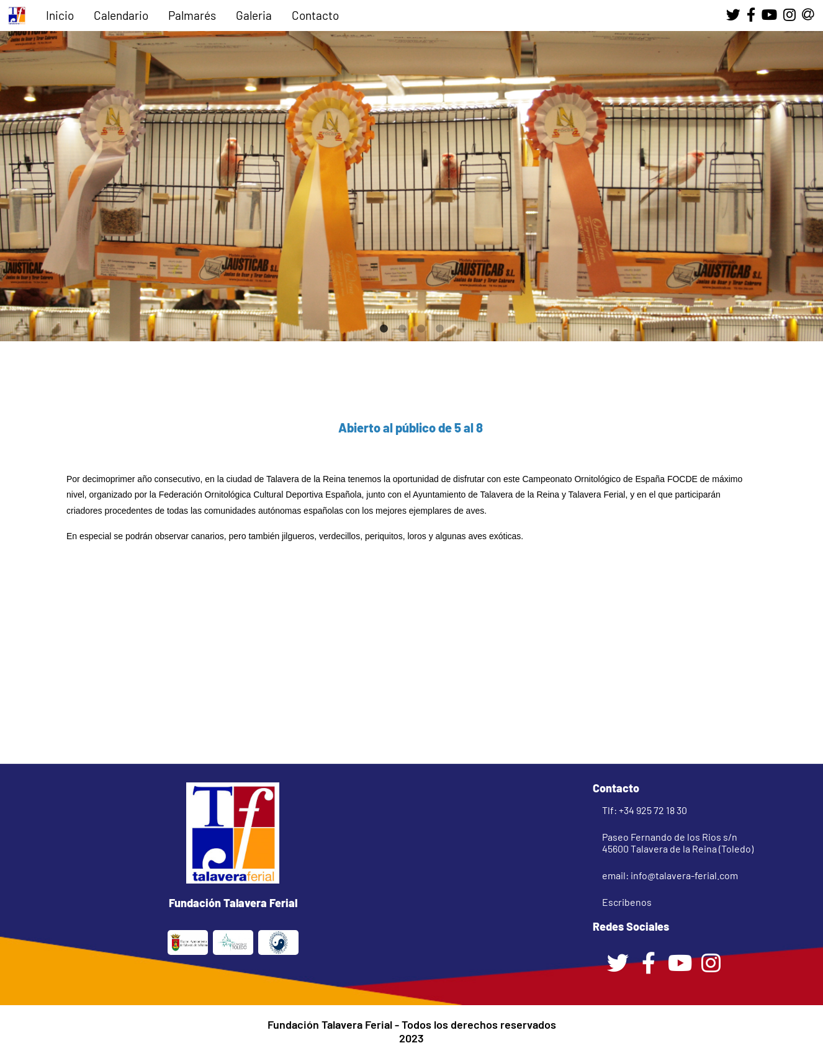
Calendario (121, 15)
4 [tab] (439, 329)
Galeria (254, 15)
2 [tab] (402, 329)
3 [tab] (421, 329)
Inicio (60, 15)
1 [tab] (383, 329)
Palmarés (192, 15)
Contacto (315, 15)
